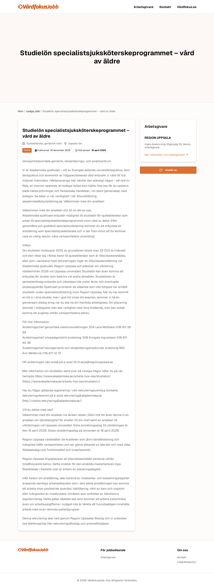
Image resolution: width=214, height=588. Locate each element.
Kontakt (165, 7)
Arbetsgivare (143, 7)
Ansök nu (168, 170)
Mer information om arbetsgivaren (166, 154)
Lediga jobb (33, 111)
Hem (20, 111)
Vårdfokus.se (186, 7)
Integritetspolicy (186, 562)
